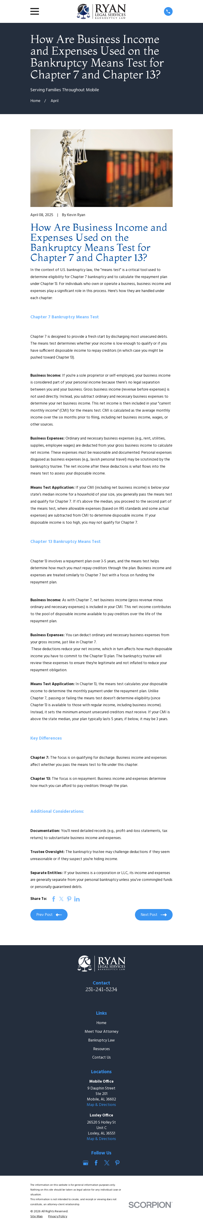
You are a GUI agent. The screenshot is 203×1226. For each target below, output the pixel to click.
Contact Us (101, 1057)
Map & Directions (101, 1105)
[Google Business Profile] (85, 1163)
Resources (101, 1049)
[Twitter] (107, 1163)
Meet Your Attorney (101, 1032)
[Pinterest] (117, 1163)
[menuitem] (36, 1216)
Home (101, 1023)
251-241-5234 (101, 989)
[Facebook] (96, 1163)
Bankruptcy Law (101, 1040)
